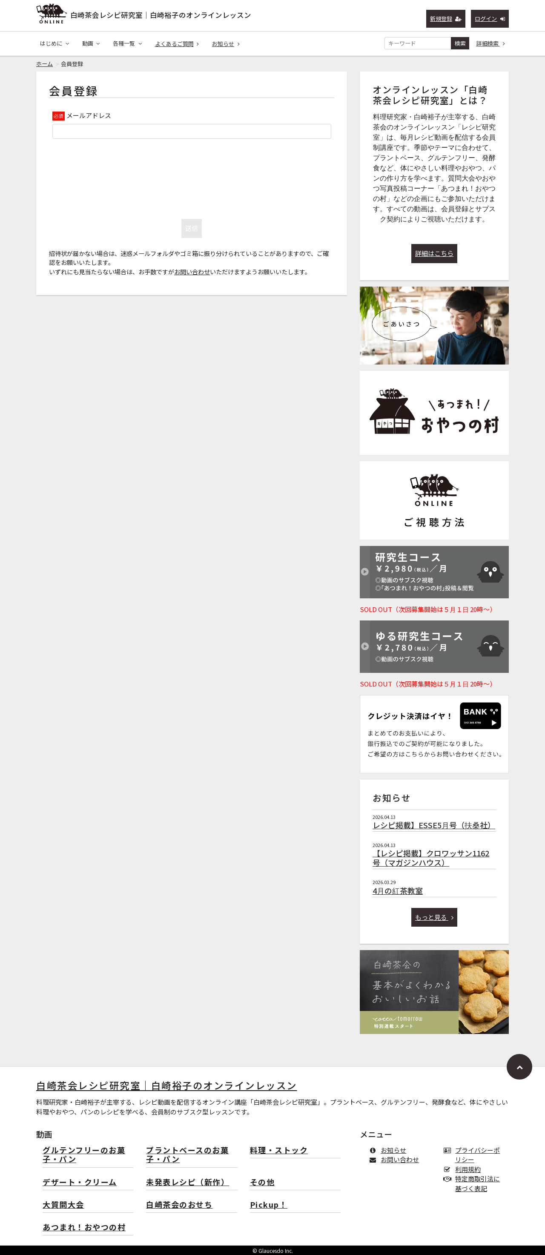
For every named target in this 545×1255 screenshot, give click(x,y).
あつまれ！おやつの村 (84, 1227)
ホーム (44, 64)
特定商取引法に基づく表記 (473, 1183)
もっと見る (434, 917)
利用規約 (464, 1169)
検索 (460, 43)
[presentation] (191, 176)
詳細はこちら (434, 253)
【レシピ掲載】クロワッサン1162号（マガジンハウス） (431, 857)
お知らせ (226, 44)
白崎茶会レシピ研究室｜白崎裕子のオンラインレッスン (160, 15)
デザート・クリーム (80, 1182)
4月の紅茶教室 (398, 890)
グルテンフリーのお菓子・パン (84, 1155)
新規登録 (446, 18)
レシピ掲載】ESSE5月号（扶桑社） (434, 824)
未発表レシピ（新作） (187, 1182)
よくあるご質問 (177, 44)
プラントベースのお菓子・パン (187, 1155)
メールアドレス (88, 115)
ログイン (490, 18)
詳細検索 (490, 43)
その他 (262, 1182)
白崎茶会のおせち (179, 1205)
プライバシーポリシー (473, 1155)
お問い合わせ (192, 271)
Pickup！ (269, 1205)
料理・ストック (279, 1150)
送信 (191, 228)
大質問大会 (63, 1205)
